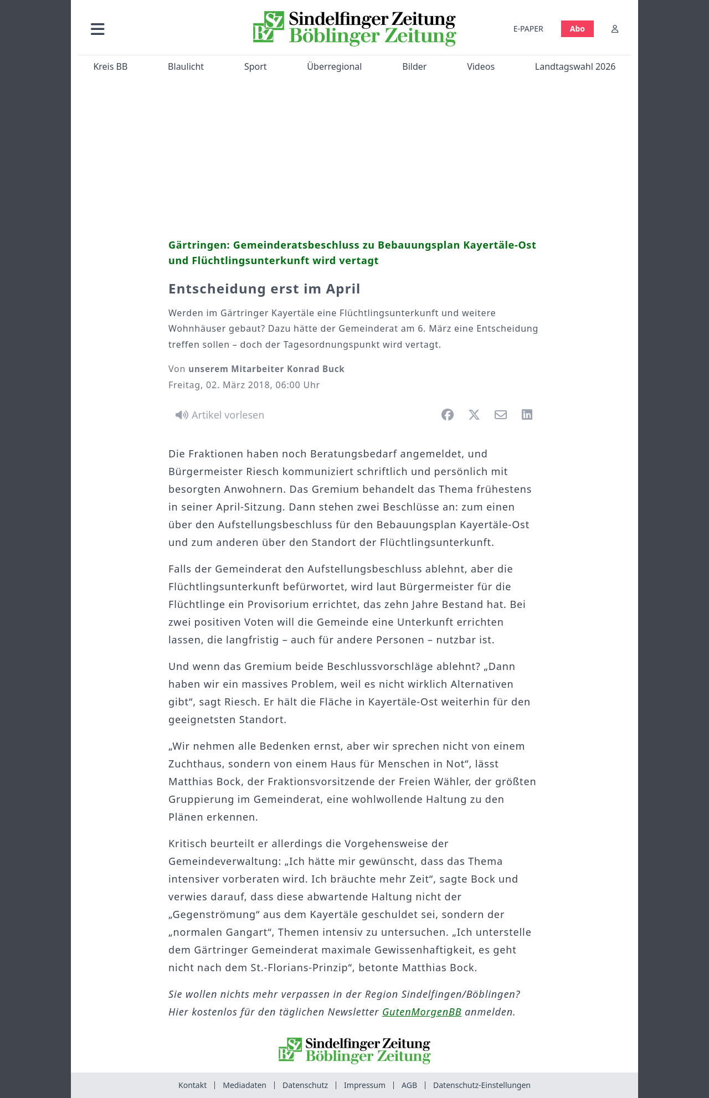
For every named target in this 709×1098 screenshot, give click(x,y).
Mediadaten (244, 1085)
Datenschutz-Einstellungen (482, 1085)
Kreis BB (110, 66)
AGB (409, 1085)
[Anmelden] (615, 28)
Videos (481, 66)
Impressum (365, 1085)
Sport (255, 66)
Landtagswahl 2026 (575, 66)
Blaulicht (186, 66)
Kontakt (192, 1085)
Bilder (414, 66)
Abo (577, 28)
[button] (157, 28)
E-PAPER (528, 28)
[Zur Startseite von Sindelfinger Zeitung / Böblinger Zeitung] (354, 29)
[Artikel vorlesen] (218, 415)
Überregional (334, 66)
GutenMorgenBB (421, 1011)
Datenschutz (305, 1085)
